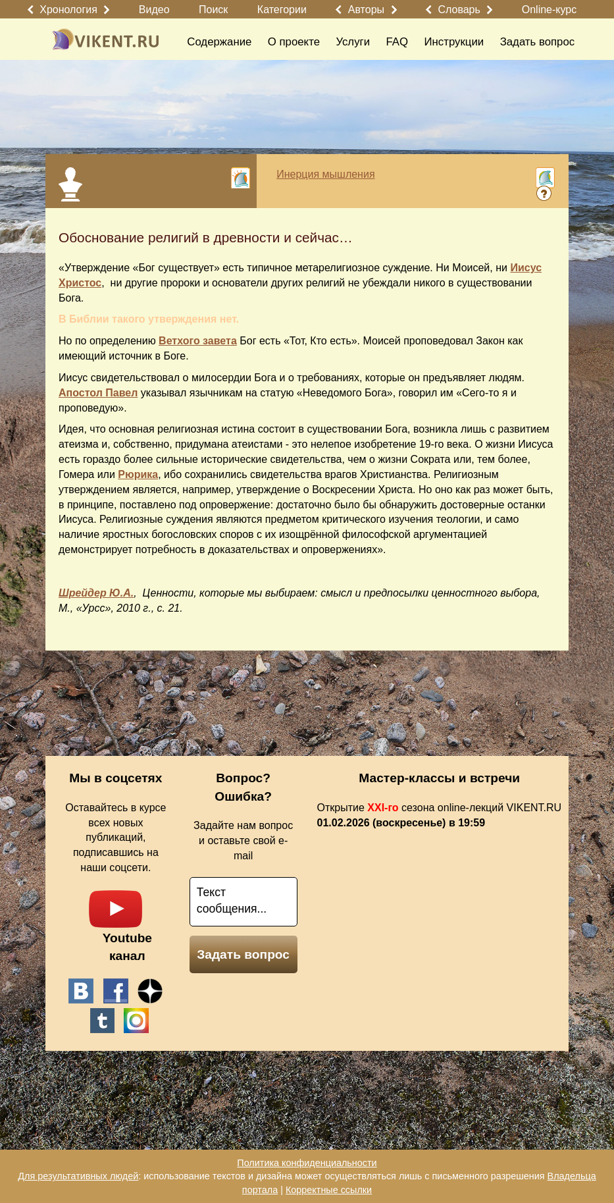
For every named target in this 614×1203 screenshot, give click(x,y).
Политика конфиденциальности (306, 1163)
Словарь (459, 9)
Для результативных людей (78, 1176)
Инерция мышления (325, 174)
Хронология (68, 9)
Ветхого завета (198, 340)
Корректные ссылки (329, 1190)
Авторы (366, 9)
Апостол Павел (98, 392)
